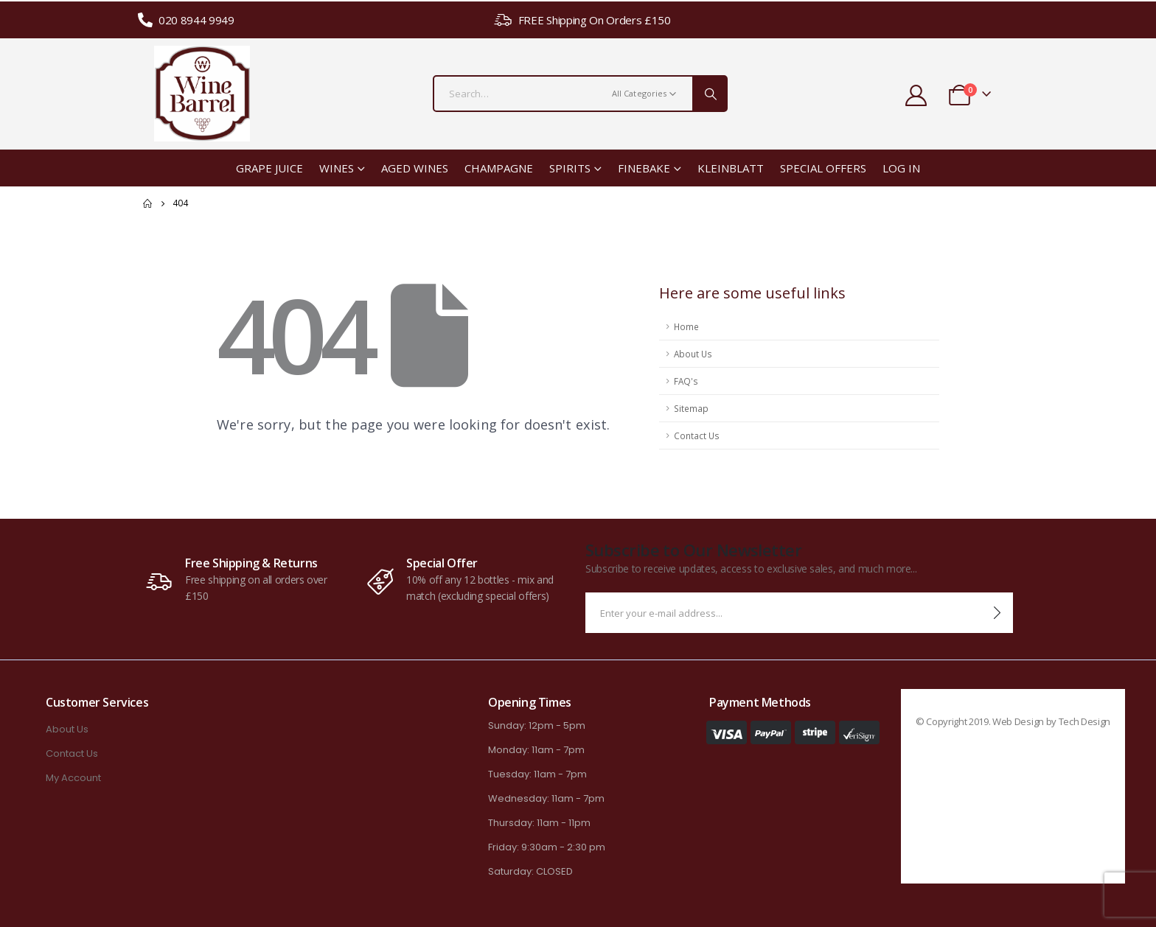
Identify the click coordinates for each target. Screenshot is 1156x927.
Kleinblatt (730, 168)
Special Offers (823, 168)
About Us (693, 354)
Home (686, 326)
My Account (73, 778)
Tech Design (1084, 721)
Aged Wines (414, 168)
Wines (336, 168)
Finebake (644, 168)
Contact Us (697, 435)
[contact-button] (997, 612)
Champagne (498, 168)
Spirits (570, 168)
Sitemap (691, 408)
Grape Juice (269, 168)
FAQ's (686, 381)
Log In (901, 168)
